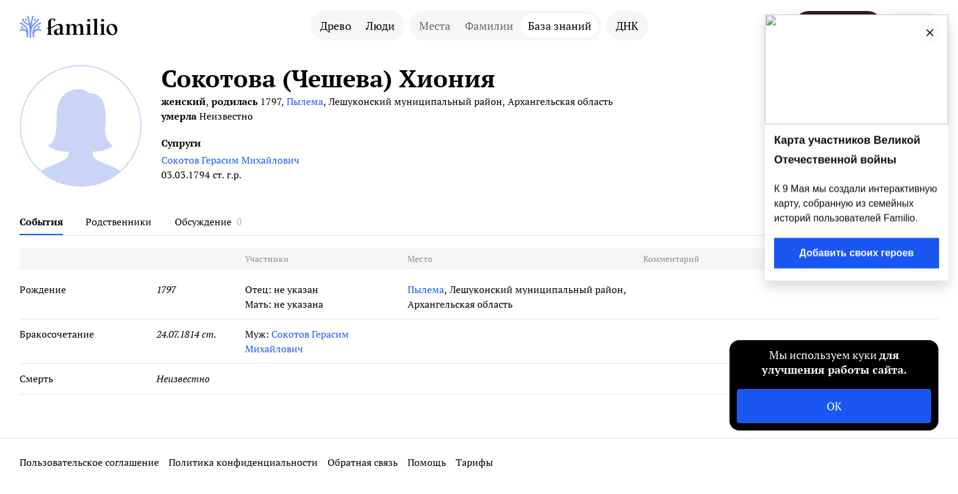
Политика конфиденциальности (243, 462)
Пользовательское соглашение (89, 462)
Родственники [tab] (119, 221)
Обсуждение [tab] (203, 221)
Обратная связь (362, 462)
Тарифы (474, 462)
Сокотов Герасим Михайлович (230, 160)
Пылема (305, 101)
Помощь (427, 462)
